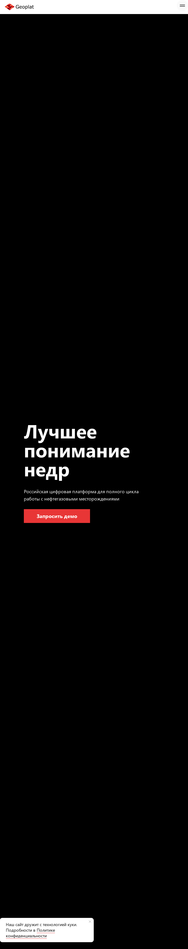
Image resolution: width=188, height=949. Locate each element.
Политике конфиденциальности (30, 932)
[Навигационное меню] (182, 6)
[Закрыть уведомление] (90, 921)
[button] (57, 516)
